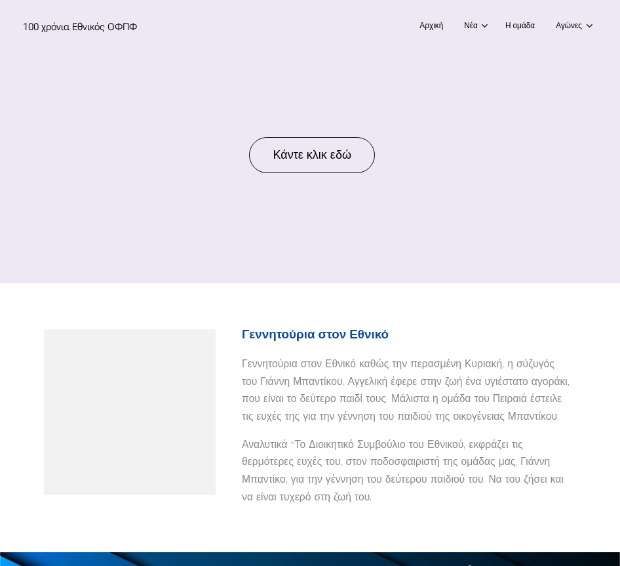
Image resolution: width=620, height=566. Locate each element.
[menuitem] (516, 26)
